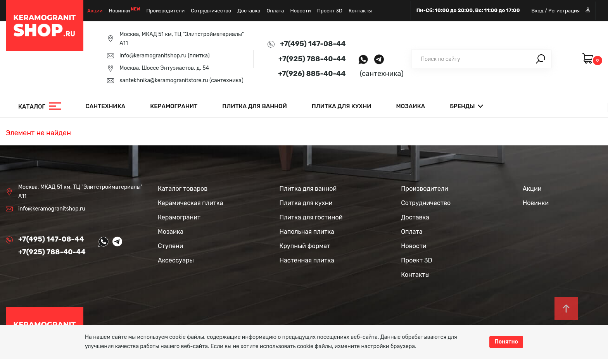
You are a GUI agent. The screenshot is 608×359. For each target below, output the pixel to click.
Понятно (506, 341)
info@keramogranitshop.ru (153, 55)
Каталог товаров (182, 188)
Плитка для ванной (254, 106)
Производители (165, 11)
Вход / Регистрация (561, 10)
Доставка (248, 11)
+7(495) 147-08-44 (312, 44)
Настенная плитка (307, 260)
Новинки (119, 11)
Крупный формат (305, 246)
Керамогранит (173, 106)
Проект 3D (329, 11)
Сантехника (106, 106)
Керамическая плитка (190, 203)
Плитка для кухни (341, 106)
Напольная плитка (307, 231)
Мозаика (410, 106)
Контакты (360, 11)
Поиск (540, 59)
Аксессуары (176, 260)
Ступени (170, 246)
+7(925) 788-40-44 (312, 59)
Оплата (275, 11)
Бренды (462, 106)
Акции (95, 11)
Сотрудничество (211, 11)
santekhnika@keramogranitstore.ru (163, 80)
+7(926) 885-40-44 (311, 73)
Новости (300, 11)
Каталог (31, 106)
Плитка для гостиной (311, 217)
